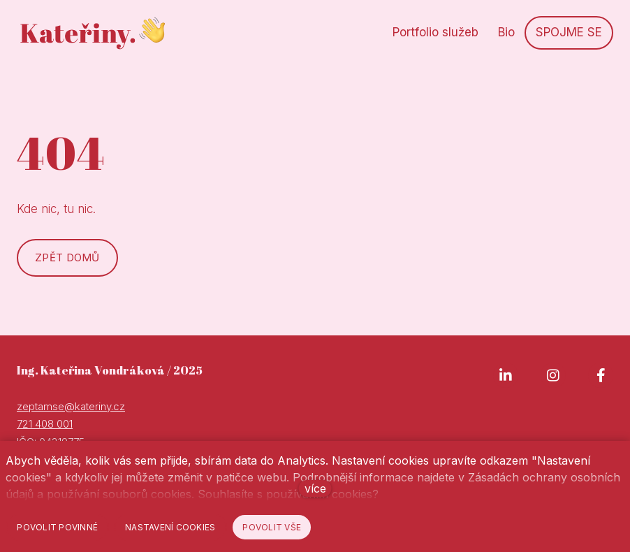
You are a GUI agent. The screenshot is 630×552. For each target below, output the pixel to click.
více (315, 488)
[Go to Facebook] (600, 375)
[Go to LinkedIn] (505, 375)
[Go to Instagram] (553, 375)
